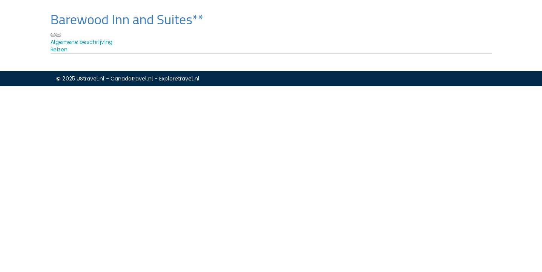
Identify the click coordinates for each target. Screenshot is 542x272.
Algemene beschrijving (81, 42)
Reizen (59, 49)
